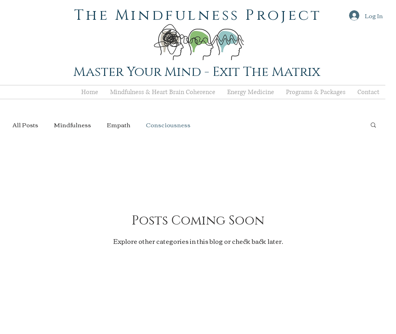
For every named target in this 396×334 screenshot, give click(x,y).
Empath (118, 125)
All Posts (25, 125)
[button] (373, 125)
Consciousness (168, 125)
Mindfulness (72, 125)
